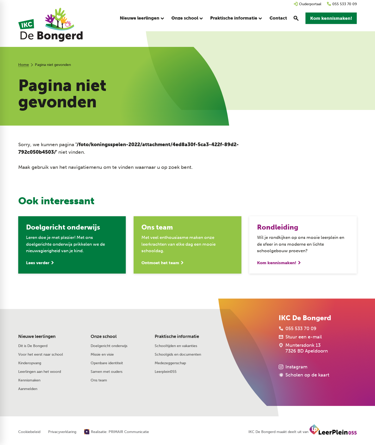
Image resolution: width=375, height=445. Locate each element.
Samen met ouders (106, 371)
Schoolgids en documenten (178, 354)
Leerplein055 (166, 371)
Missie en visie (102, 354)
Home (23, 65)
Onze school (104, 336)
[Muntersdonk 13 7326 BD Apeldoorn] (303, 348)
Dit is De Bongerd (32, 346)
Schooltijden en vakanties (176, 346)
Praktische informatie (177, 336)
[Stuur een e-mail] (300, 337)
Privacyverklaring (62, 432)
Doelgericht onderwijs (109, 346)
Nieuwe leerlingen (36, 336)
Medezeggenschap (170, 363)
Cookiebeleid (29, 432)
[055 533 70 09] (342, 4)
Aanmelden (27, 389)
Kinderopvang (29, 363)
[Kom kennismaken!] (331, 18)
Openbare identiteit (107, 363)
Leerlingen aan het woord (39, 371)
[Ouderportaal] (307, 4)
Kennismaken (29, 380)
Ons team (99, 380)
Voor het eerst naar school (40, 354)
